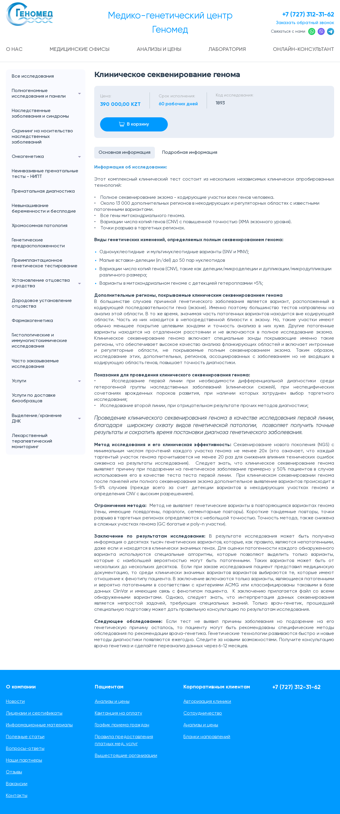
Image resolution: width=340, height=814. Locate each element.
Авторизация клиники (207, 701)
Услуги (48, 381)
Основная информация (124, 152)
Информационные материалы (39, 725)
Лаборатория (227, 49)
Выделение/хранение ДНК (48, 419)
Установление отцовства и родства (48, 283)
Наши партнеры (24, 760)
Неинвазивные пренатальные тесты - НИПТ (45, 174)
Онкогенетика (48, 157)
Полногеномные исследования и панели (48, 94)
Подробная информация (189, 152)
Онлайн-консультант (303, 49)
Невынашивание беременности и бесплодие (44, 209)
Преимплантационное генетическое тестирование (44, 263)
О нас (14, 49)
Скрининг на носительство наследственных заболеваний (42, 137)
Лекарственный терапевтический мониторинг (32, 441)
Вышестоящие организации (126, 755)
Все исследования (33, 76)
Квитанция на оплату (118, 713)
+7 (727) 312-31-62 (308, 14)
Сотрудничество (202, 713)
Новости (15, 701)
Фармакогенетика (32, 320)
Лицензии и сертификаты (34, 713)
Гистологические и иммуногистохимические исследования (39, 341)
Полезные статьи (25, 737)
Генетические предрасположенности (38, 243)
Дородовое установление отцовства (42, 303)
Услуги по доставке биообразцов (34, 398)
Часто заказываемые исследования (35, 364)
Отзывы (14, 772)
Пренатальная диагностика (43, 191)
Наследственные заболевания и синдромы (40, 114)
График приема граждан (122, 725)
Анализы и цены (159, 49)
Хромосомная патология (39, 225)
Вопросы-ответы (25, 748)
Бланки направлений (206, 737)
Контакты (16, 795)
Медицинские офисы (80, 49)
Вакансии (16, 784)
